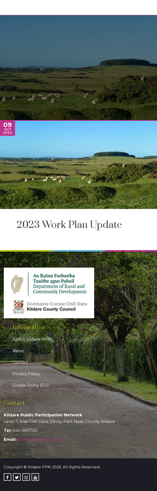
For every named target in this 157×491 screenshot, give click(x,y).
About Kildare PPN (32, 339)
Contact (21, 362)
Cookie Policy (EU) (31, 385)
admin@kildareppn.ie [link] (39, 439)
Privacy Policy (26, 373)
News (18, 350)
